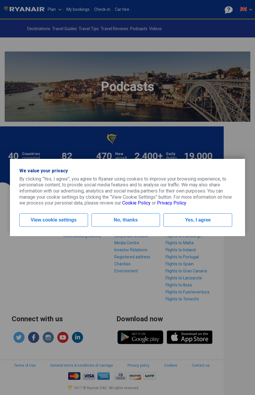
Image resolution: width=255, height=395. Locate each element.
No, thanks (126, 219)
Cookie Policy (136, 203)
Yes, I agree (198, 219)
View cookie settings (54, 219)
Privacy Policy (171, 203)
